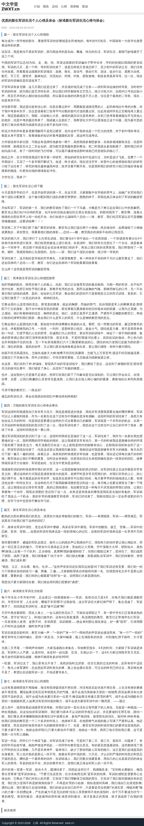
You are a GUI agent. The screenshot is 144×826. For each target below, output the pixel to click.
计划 (37, 6)
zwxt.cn (69, 823)
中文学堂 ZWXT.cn (11, 6)
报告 (46, 6)
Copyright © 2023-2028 (16, 823)
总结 (55, 6)
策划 (85, 6)
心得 (64, 6)
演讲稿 (74, 6)
